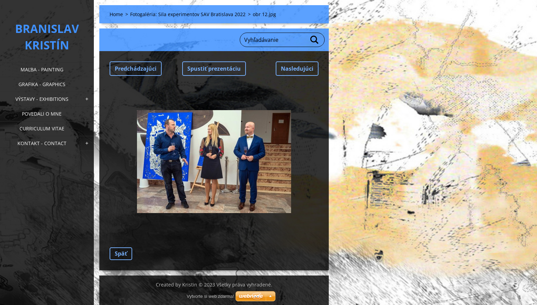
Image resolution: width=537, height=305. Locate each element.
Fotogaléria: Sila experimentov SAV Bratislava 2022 (188, 14)
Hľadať (314, 40)
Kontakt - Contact (41, 143)
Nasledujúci (297, 68)
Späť (121, 253)
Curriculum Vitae (42, 128)
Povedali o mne (42, 113)
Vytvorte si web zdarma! (210, 296)
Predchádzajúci (136, 68)
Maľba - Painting (42, 69)
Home (116, 14)
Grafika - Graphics (41, 84)
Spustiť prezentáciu (214, 68)
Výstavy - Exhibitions (41, 99)
